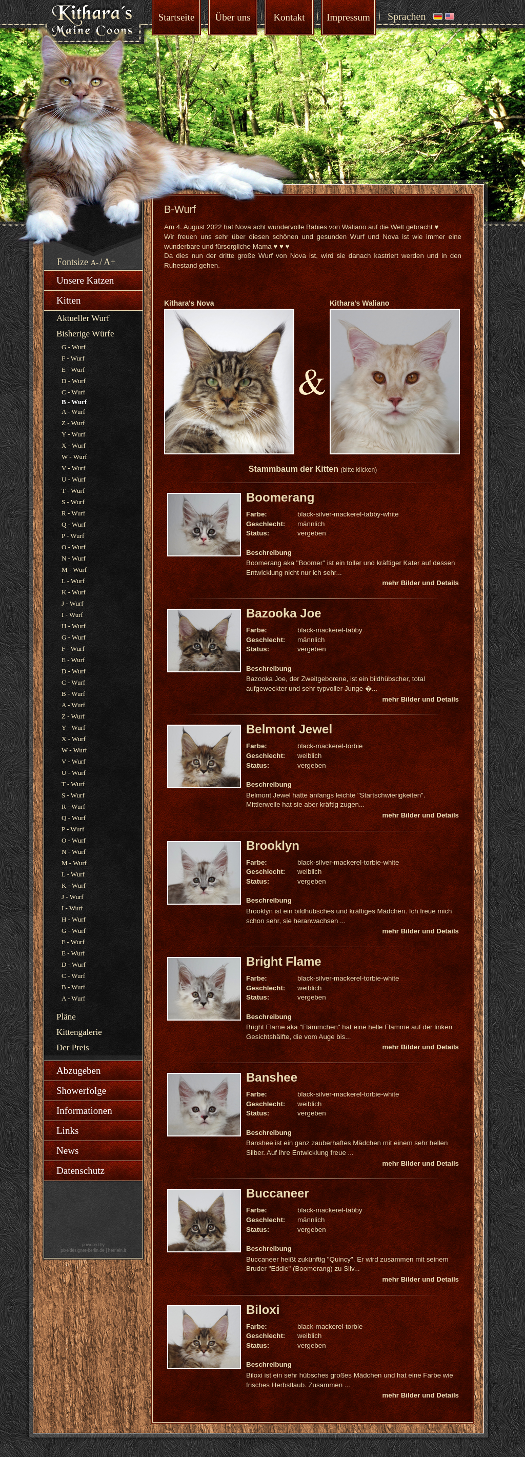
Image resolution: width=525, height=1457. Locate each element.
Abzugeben (78, 1070)
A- (95, 262)
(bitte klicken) (358, 469)
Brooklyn (272, 845)
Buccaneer (277, 1193)
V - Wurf (74, 468)
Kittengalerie (79, 1032)
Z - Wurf (73, 423)
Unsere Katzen (85, 280)
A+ (109, 262)
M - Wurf (74, 569)
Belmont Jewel (289, 729)
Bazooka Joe (283, 613)
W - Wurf (74, 457)
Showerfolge (81, 1090)
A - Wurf (73, 411)
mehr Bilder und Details (420, 583)
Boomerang (280, 497)
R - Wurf (73, 513)
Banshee (271, 1077)
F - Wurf (73, 358)
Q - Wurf (74, 524)
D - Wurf (74, 381)
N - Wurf (74, 558)
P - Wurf (73, 536)
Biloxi (262, 1309)
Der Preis (72, 1047)
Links (67, 1130)
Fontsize (72, 262)
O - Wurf (74, 547)
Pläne (66, 1017)
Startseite (176, 17)
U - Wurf (74, 479)
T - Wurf (73, 490)
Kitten (68, 300)
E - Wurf (73, 369)
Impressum (348, 17)
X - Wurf (74, 445)
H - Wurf (74, 626)
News (67, 1150)
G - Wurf (74, 347)
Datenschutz (80, 1170)
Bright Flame (283, 961)
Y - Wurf (73, 434)
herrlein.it (117, 1250)
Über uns (232, 17)
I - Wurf (72, 614)
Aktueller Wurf (82, 318)
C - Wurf (73, 392)
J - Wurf (73, 603)
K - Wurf (74, 592)
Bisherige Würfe (85, 333)
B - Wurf (73, 693)
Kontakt (289, 17)
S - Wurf (73, 502)
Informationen (84, 1110)
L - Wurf (73, 581)
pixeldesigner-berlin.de (82, 1250)
